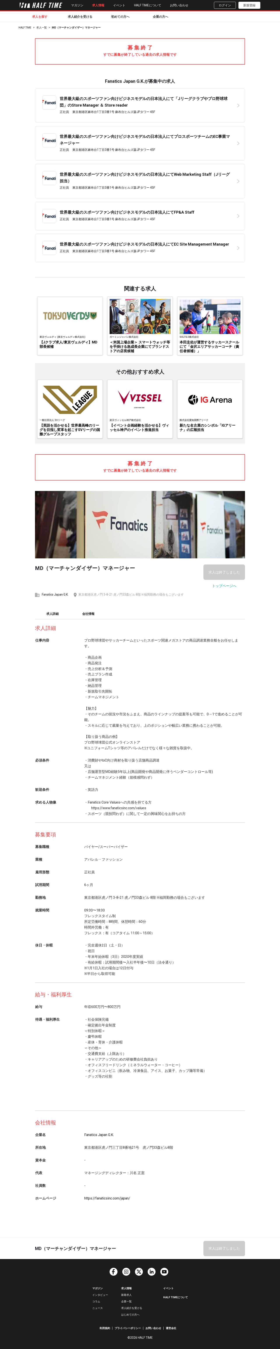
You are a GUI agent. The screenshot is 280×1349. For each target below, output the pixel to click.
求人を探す (39, 16)
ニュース (97, 1308)
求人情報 (98, 5)
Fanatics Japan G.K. (55, 594)
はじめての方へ (130, 1314)
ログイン (225, 5)
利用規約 (105, 1328)
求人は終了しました (224, 572)
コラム (96, 1301)
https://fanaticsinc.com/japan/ (107, 1198)
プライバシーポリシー (128, 1328)
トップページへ (224, 586)
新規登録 (249, 5)
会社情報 (88, 614)
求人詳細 (52, 614)
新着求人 (126, 1294)
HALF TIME (25, 27)
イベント (119, 5)
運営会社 (171, 1328)
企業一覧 (126, 1301)
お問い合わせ (179, 5)
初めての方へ (120, 16)
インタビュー (100, 1294)
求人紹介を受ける (80, 16)
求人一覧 (41, 27)
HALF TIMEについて (147, 5)
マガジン (77, 5)
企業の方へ (160, 16)
